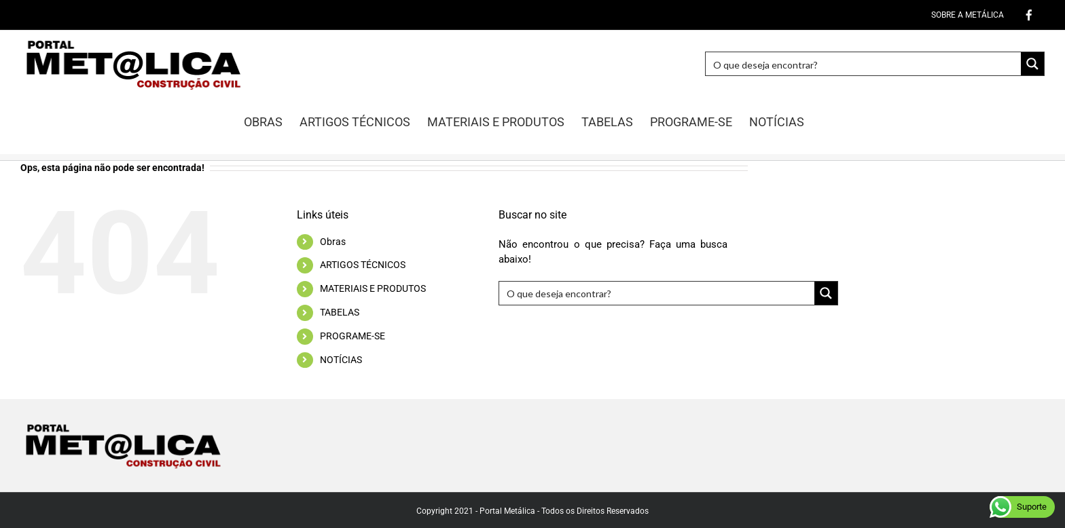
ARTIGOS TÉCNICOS (362, 264)
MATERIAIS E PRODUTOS (373, 288)
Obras (333, 241)
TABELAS (339, 312)
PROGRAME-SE (352, 336)
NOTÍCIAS (341, 359)
